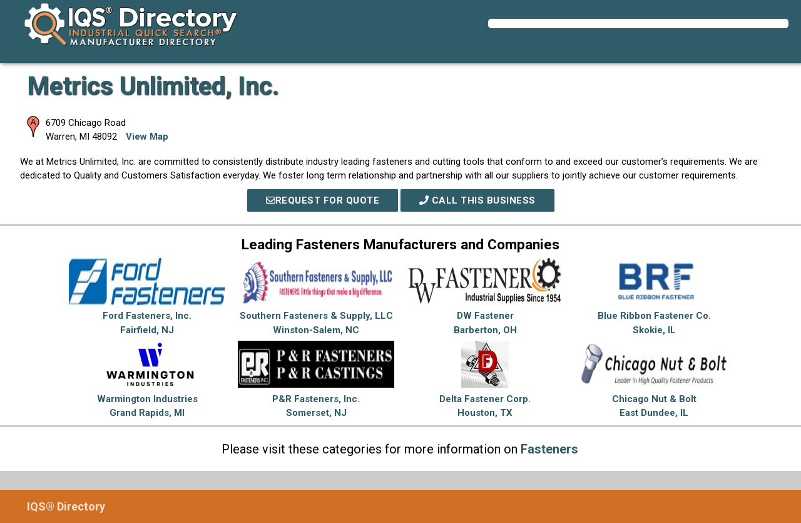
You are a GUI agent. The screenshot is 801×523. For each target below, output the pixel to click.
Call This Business (477, 200)
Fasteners (549, 449)
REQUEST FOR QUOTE (323, 200)
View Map (147, 136)
